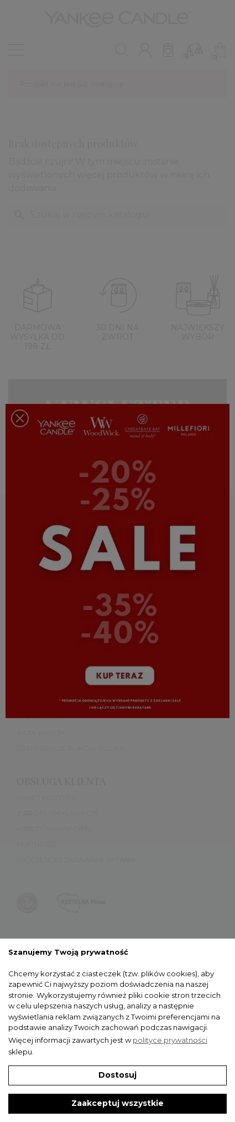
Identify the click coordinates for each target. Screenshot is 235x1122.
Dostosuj (117, 1075)
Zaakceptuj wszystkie (117, 1103)
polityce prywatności (170, 1040)
